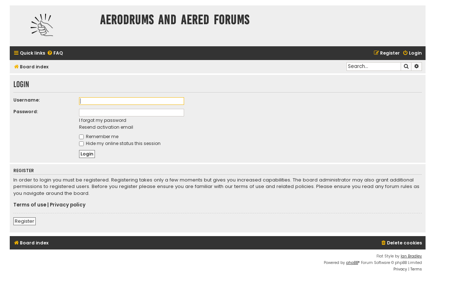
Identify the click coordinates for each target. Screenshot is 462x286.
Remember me (98, 136)
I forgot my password (102, 120)
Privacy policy (68, 205)
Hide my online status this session (120, 143)
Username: (26, 100)
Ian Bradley (411, 256)
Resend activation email (106, 127)
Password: (25, 111)
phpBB (352, 262)
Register (24, 221)
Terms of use (29, 205)
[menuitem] (55, 53)
